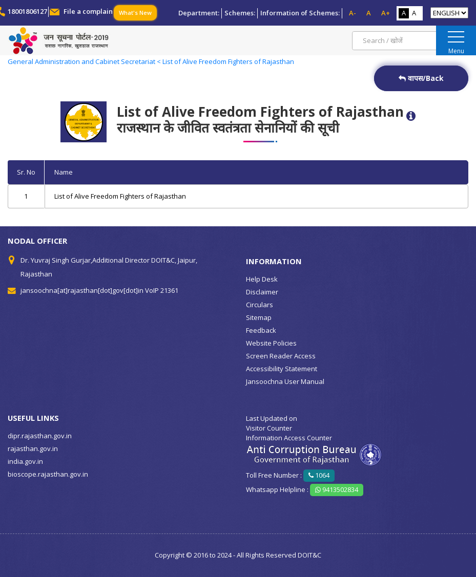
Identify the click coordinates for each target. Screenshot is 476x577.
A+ (385, 12)
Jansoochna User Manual (285, 381)
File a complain (88, 11)
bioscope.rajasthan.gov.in (48, 474)
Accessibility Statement (281, 368)
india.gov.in (25, 461)
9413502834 (336, 489)
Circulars (259, 304)
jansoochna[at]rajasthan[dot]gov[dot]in (81, 290)
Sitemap (259, 317)
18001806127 (27, 11)
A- (352, 12)
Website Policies (271, 343)
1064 (318, 475)
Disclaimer (262, 291)
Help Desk (262, 279)
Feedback (261, 330)
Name (63, 172)
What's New (135, 12)
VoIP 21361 (161, 290)
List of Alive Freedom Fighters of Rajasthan (120, 196)
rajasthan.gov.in (33, 448)
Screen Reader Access (281, 355)
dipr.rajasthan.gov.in (40, 435)
